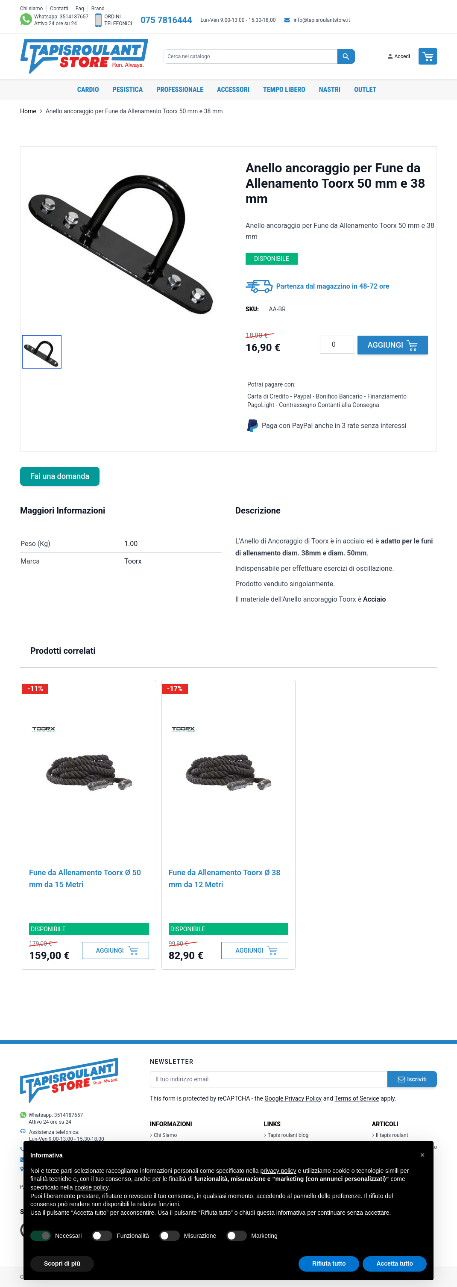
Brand (98, 9)
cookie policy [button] (91, 1187)
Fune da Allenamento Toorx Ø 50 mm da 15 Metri (85, 878)
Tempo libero (284, 90)
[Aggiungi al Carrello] (115, 950)
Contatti (59, 9)
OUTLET (365, 90)
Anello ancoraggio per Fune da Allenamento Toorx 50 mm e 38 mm (134, 111)
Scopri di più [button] (62, 1263)
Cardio (88, 90)
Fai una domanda (59, 476)
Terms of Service (356, 1098)
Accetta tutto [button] (394, 1263)
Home (28, 111)
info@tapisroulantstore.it (321, 20)
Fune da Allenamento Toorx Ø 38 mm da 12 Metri (225, 878)
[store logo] (84, 56)
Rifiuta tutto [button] (329, 1263)
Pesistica (128, 90)
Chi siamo (31, 9)
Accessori (233, 90)
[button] (422, 1155)
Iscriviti (412, 1079)
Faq (80, 9)
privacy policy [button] (278, 1170)
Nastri (329, 90)
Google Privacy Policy (293, 1098)
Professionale (179, 90)
